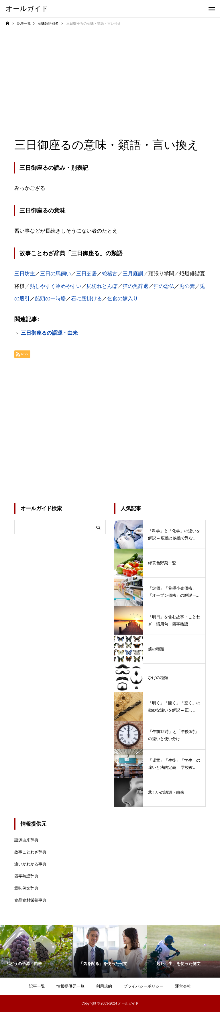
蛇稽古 (109, 273)
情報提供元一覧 (70, 986)
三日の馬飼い (55, 273)
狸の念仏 (164, 286)
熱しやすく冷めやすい (55, 286)
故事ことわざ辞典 (30, 852)
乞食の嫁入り (122, 298)
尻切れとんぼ (102, 286)
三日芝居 (86, 273)
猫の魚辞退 (135, 286)
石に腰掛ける (86, 298)
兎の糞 (187, 286)
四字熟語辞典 (26, 876)
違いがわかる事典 (30, 864)
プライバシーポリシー (143, 986)
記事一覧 (37, 986)
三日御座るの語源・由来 (49, 333)
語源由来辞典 (26, 840)
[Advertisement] (110, 73)
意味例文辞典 (26, 888)
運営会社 (183, 986)
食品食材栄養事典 (30, 900)
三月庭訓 (133, 273)
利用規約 (104, 986)
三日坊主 (24, 273)
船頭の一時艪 (50, 298)
